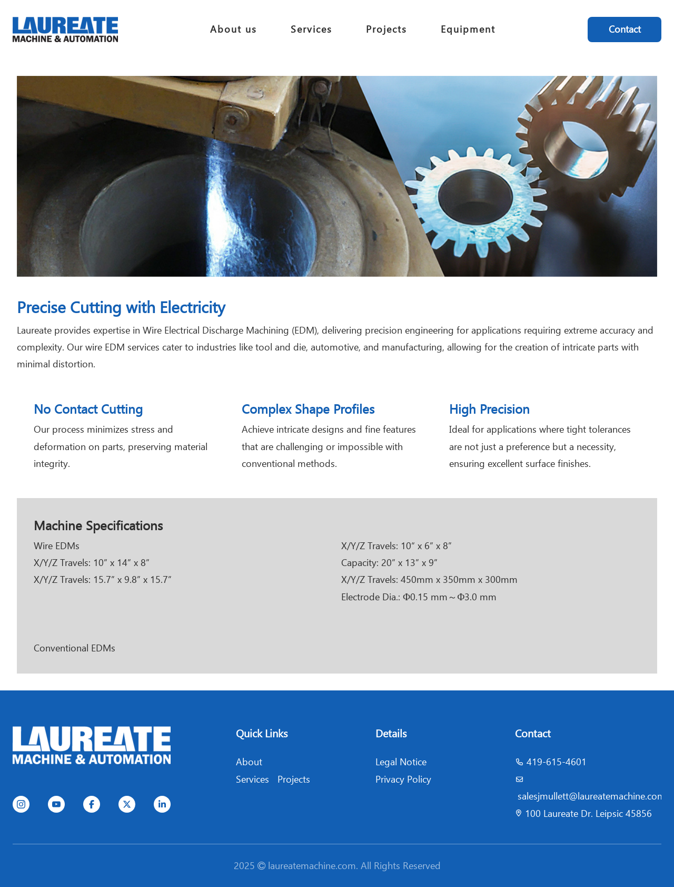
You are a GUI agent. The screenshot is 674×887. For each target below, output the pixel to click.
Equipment (468, 29)
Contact (625, 29)
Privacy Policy (403, 779)
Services (311, 29)
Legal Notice (401, 761)
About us (233, 29)
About (249, 761)
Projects (386, 29)
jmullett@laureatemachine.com (602, 796)
